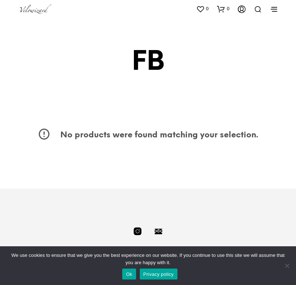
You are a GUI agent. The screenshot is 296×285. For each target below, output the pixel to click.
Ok (129, 274)
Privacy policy (158, 274)
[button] (202, 8)
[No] (287, 265)
